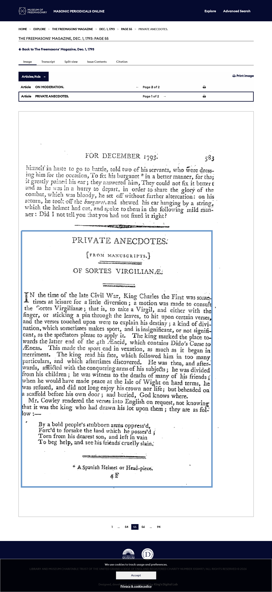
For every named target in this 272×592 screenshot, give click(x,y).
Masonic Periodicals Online (78, 11)
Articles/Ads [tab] (31, 77)
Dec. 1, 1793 (107, 29)
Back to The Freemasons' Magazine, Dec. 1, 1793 (56, 49)
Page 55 (126, 29)
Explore (210, 11)
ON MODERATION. (49, 87)
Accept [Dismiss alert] (136, 575)
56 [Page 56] (143, 527)
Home (22, 29)
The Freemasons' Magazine (72, 29)
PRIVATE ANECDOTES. (52, 96)
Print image (243, 76)
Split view (71, 61)
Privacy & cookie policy (136, 586)
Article (26, 87)
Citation (121, 61)
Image (27, 61)
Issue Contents (97, 61)
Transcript (48, 61)
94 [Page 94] (158, 527)
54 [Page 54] (126, 527)
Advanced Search (236, 11)
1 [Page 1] (112, 527)
